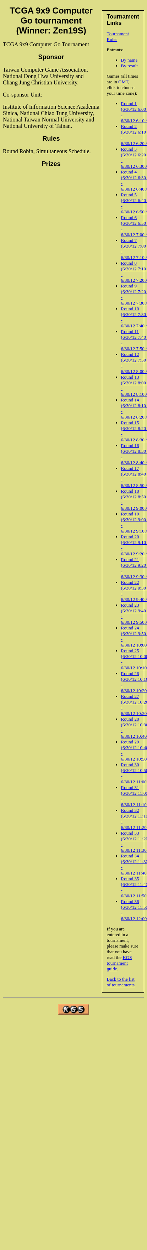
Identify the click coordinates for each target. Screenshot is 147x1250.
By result (129, 65)
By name (129, 60)
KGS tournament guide (119, 963)
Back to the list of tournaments (121, 981)
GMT (123, 81)
